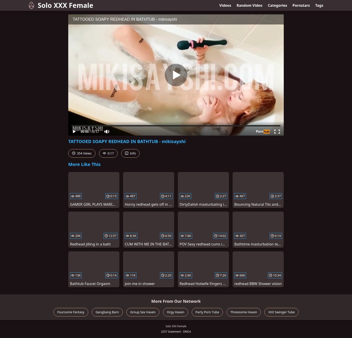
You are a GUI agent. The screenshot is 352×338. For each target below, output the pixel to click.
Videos (225, 5)
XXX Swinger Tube (281, 312)
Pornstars (301, 5)
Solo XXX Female (60, 5)
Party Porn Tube (207, 312)
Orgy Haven (175, 312)
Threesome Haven (243, 312)
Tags (319, 5)
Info (130, 153)
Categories (277, 5)
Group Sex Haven (143, 312)
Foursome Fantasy (70, 312)
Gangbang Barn (107, 312)
